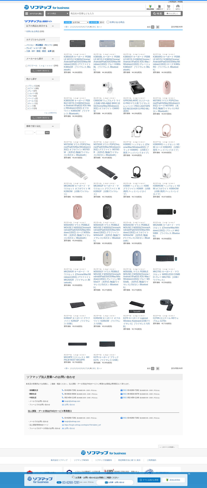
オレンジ (33, 103)
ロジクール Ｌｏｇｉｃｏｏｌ (43, 66)
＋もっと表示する (50, 113)
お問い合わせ (70, 405)
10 (93, 27)
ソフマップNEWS (81, 460)
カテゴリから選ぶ (36, 14)
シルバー (33, 93)
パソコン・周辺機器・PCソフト (42, 45)
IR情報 (180, 2)
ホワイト (33, 88)
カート (168, 8)
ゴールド (33, 101)
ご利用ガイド (159, 8)
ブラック (34, 86)
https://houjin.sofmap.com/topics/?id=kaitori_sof (83, 425)
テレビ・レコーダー (36, 48)
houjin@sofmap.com (72, 401)
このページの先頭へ (168, 447)
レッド (32, 106)
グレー (32, 91)
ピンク (32, 108)
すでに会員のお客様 (150, 480)
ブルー (32, 96)
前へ (67, 27)
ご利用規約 (172, 2)
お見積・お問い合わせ (114, 482)
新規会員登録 (150, 8)
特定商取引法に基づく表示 (129, 460)
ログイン (178, 8)
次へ (98, 27)
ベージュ (33, 98)
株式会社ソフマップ (59, 460)
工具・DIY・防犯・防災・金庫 (40, 51)
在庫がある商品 (35, 31)
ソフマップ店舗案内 (103, 460)
